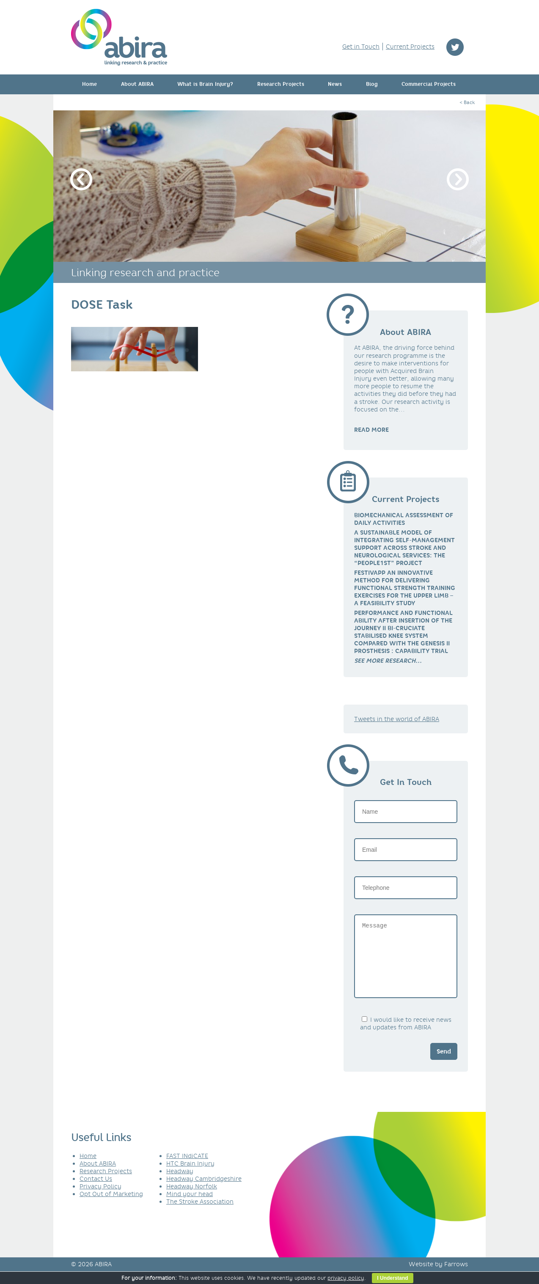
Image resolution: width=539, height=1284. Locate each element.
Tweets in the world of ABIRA (396, 719)
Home (89, 84)
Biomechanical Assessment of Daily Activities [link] (403, 519)
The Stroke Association (200, 1214)
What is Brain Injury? (205, 84)
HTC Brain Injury (190, 1176)
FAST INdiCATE (187, 1168)
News (335, 84)
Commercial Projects (429, 84)
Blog (372, 84)
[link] (388, 660)
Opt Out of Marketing (111, 1206)
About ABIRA (137, 84)
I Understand (392, 1278)
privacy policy (345, 1278)
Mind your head (189, 1206)
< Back (467, 102)
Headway (179, 1184)
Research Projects (280, 84)
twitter (455, 47)
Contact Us (96, 1191)
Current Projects (410, 46)
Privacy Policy (100, 1199)
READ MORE (371, 429)
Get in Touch (361, 46)
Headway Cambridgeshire (204, 1191)
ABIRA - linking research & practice (119, 37)
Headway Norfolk (191, 1199)
